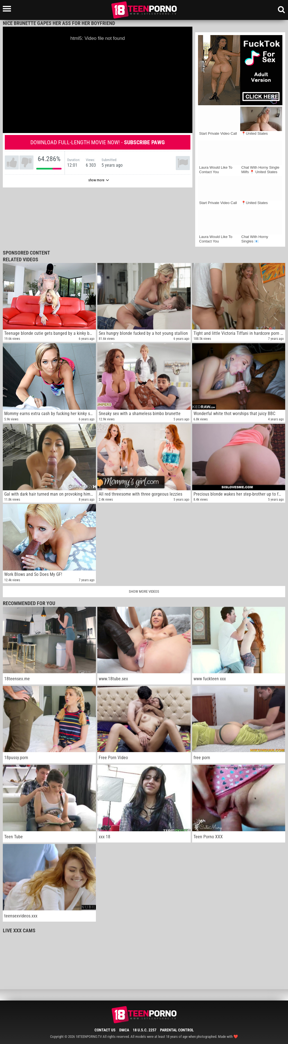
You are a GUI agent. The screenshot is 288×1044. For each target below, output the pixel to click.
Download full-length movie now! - (97, 142)
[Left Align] (8, 8)
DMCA (124, 1030)
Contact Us (105, 1030)
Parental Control (177, 1030)
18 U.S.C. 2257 (144, 1030)
